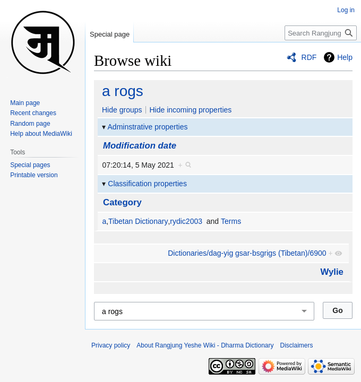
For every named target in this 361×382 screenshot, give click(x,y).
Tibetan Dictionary (138, 221)
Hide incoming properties (190, 110)
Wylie (331, 272)
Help (345, 57)
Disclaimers (296, 345)
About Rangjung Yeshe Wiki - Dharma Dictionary (204, 345)
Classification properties (147, 183)
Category (122, 202)
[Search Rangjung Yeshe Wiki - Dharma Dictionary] (321, 32)
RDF (309, 57)
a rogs (122, 91)
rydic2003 (186, 221)
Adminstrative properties (148, 127)
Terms (231, 221)
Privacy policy (110, 345)
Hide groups (122, 110)
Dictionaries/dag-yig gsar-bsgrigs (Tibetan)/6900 (247, 253)
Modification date (139, 146)
